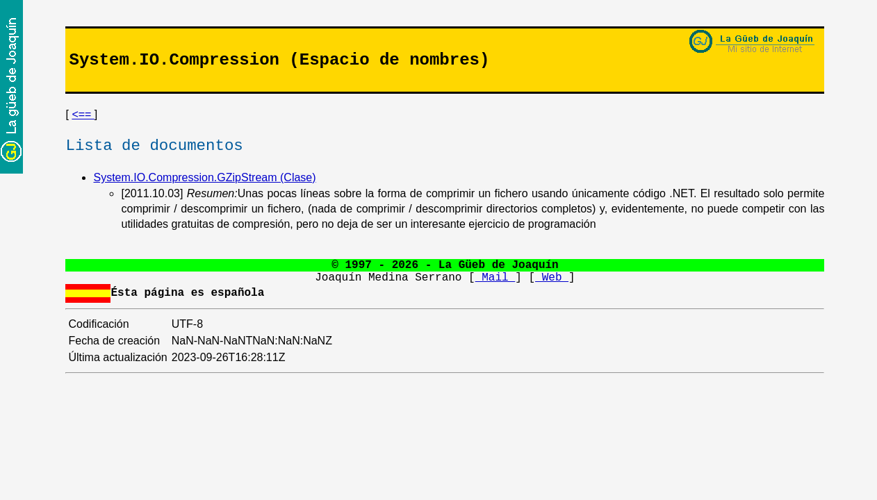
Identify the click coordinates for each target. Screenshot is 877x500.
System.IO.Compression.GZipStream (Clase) (204, 177)
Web (551, 278)
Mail (495, 278)
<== (83, 114)
